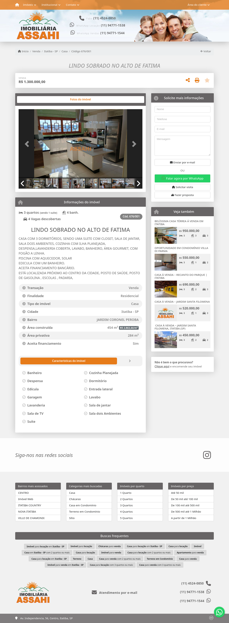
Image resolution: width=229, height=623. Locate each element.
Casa (65, 51)
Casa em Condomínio (82, 505)
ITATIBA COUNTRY (29, 505)
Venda (36, 51)
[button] (28, 144)
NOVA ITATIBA (27, 511)
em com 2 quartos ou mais (46, 552)
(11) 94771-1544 (112, 33)
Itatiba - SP (51, 51)
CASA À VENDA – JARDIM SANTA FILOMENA (182, 301)
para (81, 546)
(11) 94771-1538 (113, 25)
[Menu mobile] (17, 5)
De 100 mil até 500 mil (185, 505)
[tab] (30, 99)
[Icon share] (207, 455)
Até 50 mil (177, 492)
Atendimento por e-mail (114, 593)
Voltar (206, 51)
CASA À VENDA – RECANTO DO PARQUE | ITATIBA (181, 276)
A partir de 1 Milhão (183, 518)
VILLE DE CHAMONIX (31, 518)
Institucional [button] (49, 4)
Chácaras (75, 499)
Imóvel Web (25, 499)
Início (23, 51)
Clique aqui (162, 366)
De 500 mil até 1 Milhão (186, 511)
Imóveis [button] (28, 4)
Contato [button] (71, 4)
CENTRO (23, 492)
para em (45, 546)
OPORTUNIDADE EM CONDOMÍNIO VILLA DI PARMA (181, 249)
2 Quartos (126, 499)
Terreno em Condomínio (84, 511)
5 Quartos (126, 518)
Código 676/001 (81, 51)
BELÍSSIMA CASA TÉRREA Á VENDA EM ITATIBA (179, 222)
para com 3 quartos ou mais (111, 564)
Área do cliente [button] (197, 4)
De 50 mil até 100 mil (184, 499)
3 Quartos (126, 505)
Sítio (72, 518)
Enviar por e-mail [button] (182, 162)
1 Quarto (125, 492)
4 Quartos (126, 511)
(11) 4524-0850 (104, 18)
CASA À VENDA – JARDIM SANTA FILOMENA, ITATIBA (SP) (175, 327)
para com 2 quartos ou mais (148, 552)
